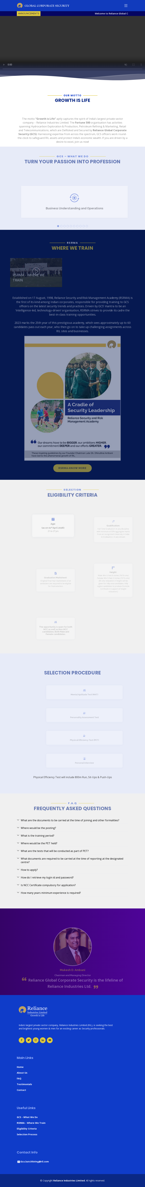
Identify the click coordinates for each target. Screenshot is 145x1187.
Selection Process (27, 1134)
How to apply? (27, 870)
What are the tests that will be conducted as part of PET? (53, 851)
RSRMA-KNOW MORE (72, 478)
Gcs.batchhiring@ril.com (33, 1162)
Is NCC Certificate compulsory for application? (46, 885)
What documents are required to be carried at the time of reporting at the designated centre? (70, 860)
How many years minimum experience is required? (49, 893)
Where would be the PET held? (37, 843)
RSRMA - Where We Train (31, 1122)
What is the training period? (35, 835)
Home (20, 1066)
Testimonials (24, 1084)
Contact (21, 1089)
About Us (22, 1072)
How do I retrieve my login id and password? (45, 877)
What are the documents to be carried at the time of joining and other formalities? (68, 820)
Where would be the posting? (36, 828)
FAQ (19, 1078)
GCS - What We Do (27, 1117)
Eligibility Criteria (27, 1128)
